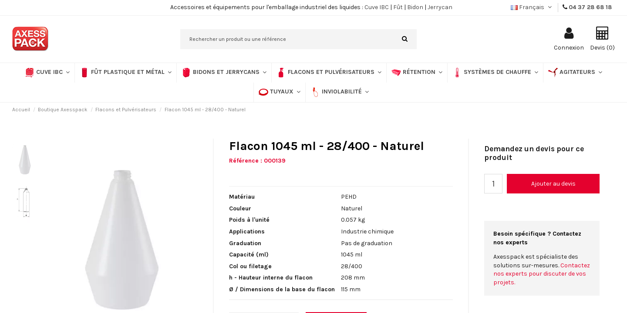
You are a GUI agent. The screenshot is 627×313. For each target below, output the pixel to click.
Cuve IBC (376, 7)
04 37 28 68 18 (590, 7)
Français (532, 7)
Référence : (245, 160)
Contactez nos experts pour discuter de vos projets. (541, 274)
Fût (398, 7)
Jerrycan (440, 7)
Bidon (415, 7)
